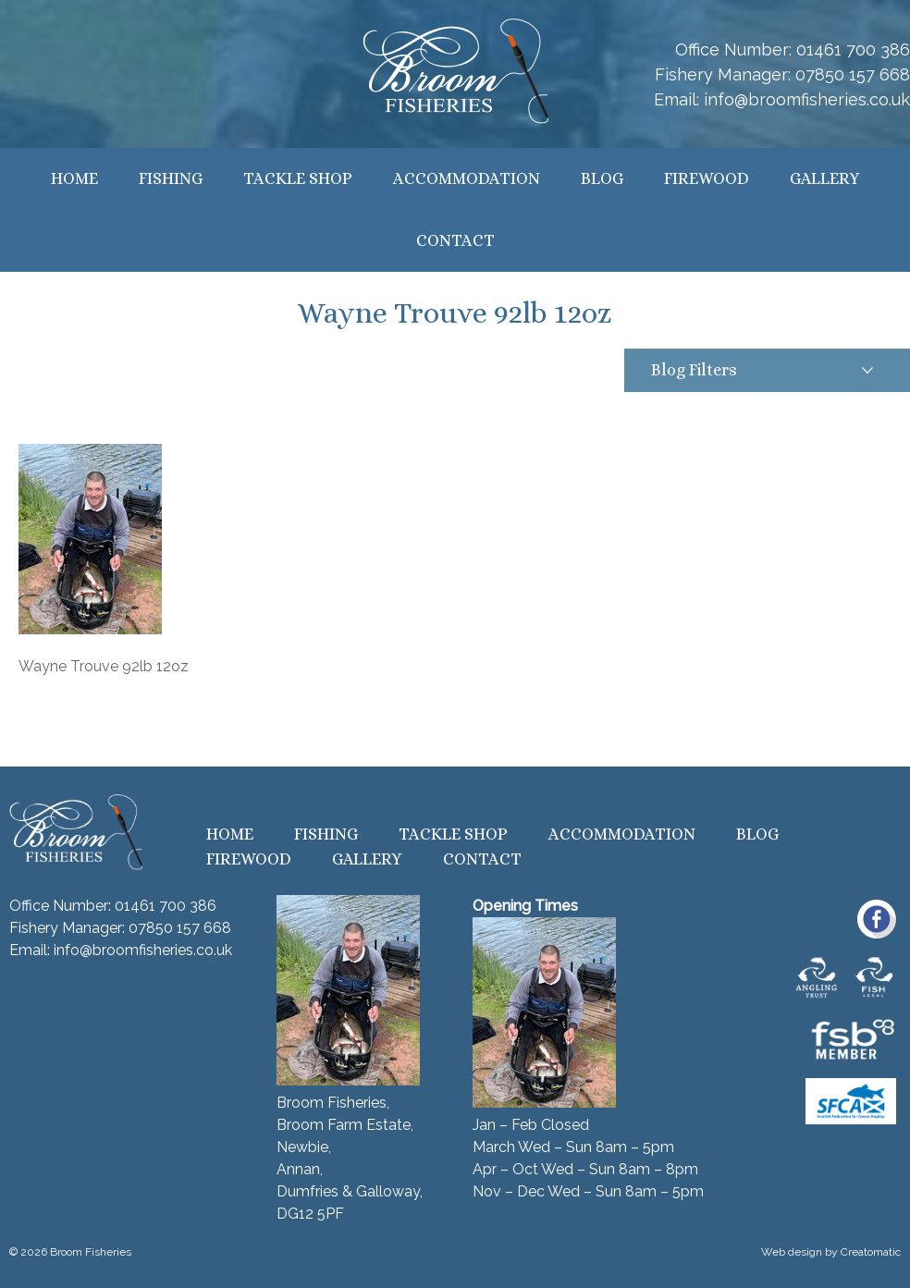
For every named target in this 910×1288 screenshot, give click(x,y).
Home (74, 178)
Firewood (706, 178)
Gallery (825, 178)
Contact (455, 240)
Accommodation (466, 178)
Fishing (171, 178)
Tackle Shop (297, 178)
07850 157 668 (852, 74)
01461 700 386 (853, 49)
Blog (602, 178)
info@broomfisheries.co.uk (807, 99)
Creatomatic (871, 1251)
